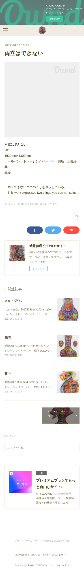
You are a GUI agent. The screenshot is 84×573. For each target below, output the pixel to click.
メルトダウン (13, 301)
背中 (7, 373)
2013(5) (25, 204)
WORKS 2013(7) (48, 204)
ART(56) (34, 204)
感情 (7, 337)
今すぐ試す (54, 19)
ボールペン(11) (12, 204)
